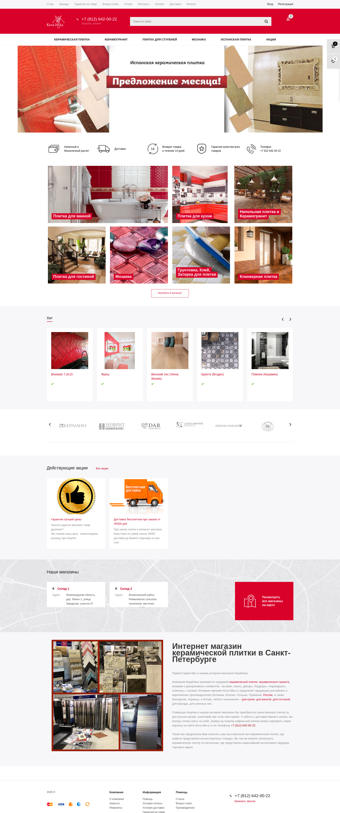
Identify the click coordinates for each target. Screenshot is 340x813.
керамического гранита (274, 682)
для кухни (248, 699)
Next (290, 319)
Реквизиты (115, 807)
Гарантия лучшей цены (66, 519)
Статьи (180, 799)
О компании (116, 799)
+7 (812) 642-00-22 (99, 19)
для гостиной (281, 699)
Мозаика (199, 39)
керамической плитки (243, 682)
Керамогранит (116, 39)
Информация (152, 792)
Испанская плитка (236, 39)
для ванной (263, 699)
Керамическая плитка (72, 39)
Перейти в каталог (170, 293)
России (267, 695)
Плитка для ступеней (159, 39)
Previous (283, 319)
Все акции (102, 468)
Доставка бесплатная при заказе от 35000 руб (137, 521)
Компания (116, 792)
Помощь (181, 792)
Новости (114, 803)
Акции (271, 39)
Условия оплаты (152, 803)
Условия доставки (153, 807)
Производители (185, 807)
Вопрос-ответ (184, 803)
